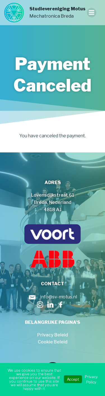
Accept (73, 379)
